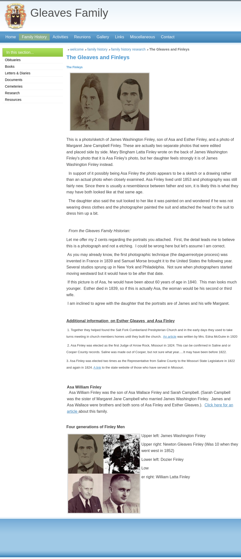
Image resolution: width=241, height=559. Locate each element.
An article (169, 336)
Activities (60, 37)
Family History (34, 37)
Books (10, 66)
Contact (167, 37)
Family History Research (128, 49)
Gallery (103, 37)
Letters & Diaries (17, 73)
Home (10, 37)
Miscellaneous (142, 37)
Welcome (77, 49)
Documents (13, 80)
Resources (13, 100)
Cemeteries (14, 86)
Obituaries (13, 60)
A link (97, 367)
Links (119, 37)
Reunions (82, 37)
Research (12, 93)
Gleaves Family (69, 12)
